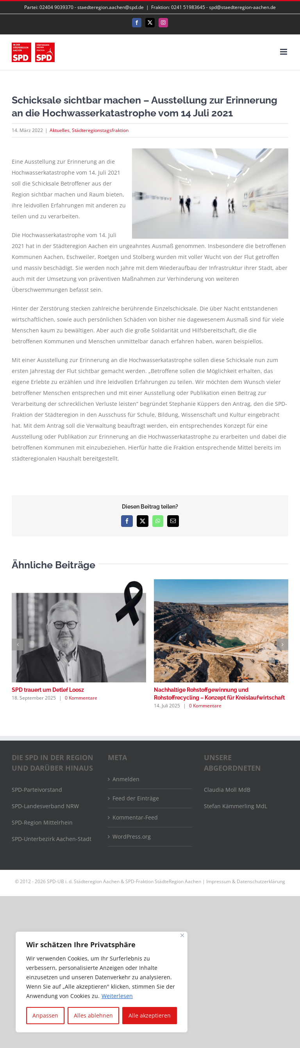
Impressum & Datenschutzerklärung (245, 881)
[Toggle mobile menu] (284, 52)
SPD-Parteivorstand (37, 789)
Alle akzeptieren (150, 1015)
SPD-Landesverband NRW (45, 806)
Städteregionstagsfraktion (100, 130)
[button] (17, 644)
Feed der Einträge (135, 798)
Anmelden (125, 779)
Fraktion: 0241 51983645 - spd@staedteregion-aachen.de (213, 7)
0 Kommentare (81, 698)
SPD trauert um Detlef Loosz (48, 690)
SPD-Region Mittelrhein (42, 822)
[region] (102, 982)
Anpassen (45, 1015)
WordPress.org (131, 836)
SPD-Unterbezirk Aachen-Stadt (51, 839)
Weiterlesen (117, 996)
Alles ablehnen (93, 1015)
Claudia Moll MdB (227, 789)
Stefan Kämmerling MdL (235, 806)
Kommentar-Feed (135, 817)
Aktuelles (60, 130)
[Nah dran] (182, 935)
